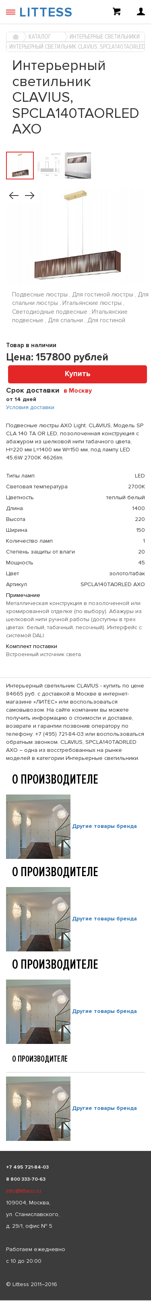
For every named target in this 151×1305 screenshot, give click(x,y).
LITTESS (46, 13)
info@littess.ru (23, 1191)
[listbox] (75, 1300)
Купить (78, 374)
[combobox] (81, 390)
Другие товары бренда (104, 826)
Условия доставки (30, 407)
